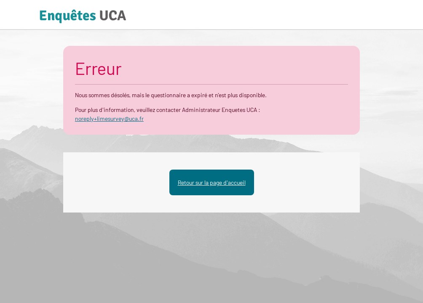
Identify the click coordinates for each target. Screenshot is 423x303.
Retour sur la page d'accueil (212, 182)
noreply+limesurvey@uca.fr (109, 118)
